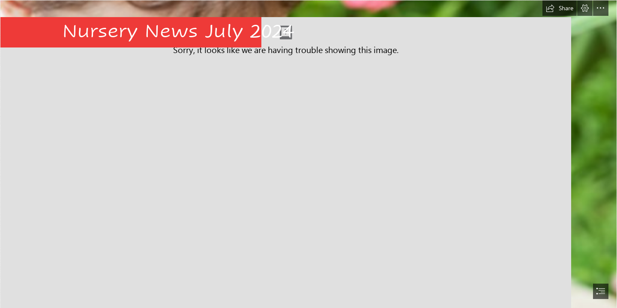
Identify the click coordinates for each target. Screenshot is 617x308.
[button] (559, 8)
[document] (308, 154)
